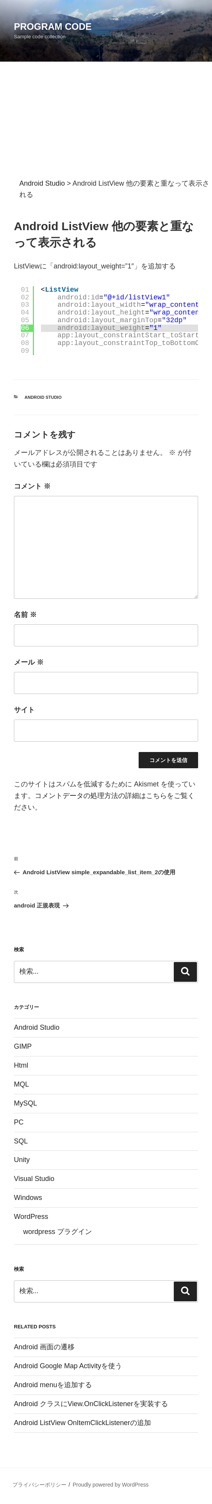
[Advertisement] (106, 120)
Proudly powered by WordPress (111, 1485)
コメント (32, 486)
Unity (22, 1160)
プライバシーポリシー (39, 1485)
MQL (21, 1084)
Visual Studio (34, 1179)
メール (29, 662)
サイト (24, 710)
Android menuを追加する (53, 1385)
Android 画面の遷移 (44, 1347)
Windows (28, 1197)
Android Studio (43, 397)
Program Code (53, 26)
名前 (25, 615)
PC (19, 1122)
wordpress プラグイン (57, 1232)
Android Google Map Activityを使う (68, 1366)
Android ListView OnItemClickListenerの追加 (82, 1423)
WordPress (31, 1216)
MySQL (25, 1103)
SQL (21, 1141)
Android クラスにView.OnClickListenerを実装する (91, 1404)
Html (21, 1065)
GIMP (23, 1046)
